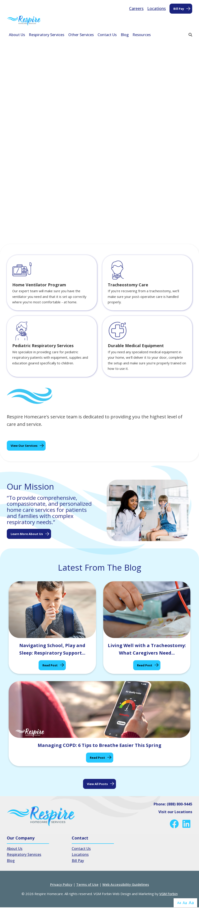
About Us (17, 34)
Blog (125, 34)
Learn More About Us (27, 534)
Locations (156, 8)
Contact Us (107, 34)
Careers (136, 8)
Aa (179, 903)
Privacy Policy (61, 885)
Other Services (81, 34)
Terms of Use (87, 885)
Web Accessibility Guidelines (125, 885)
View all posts (97, 784)
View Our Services (24, 446)
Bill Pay (178, 9)
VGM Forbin (168, 894)
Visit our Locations (175, 812)
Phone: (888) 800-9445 (173, 804)
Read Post (50, 666)
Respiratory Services (46, 34)
